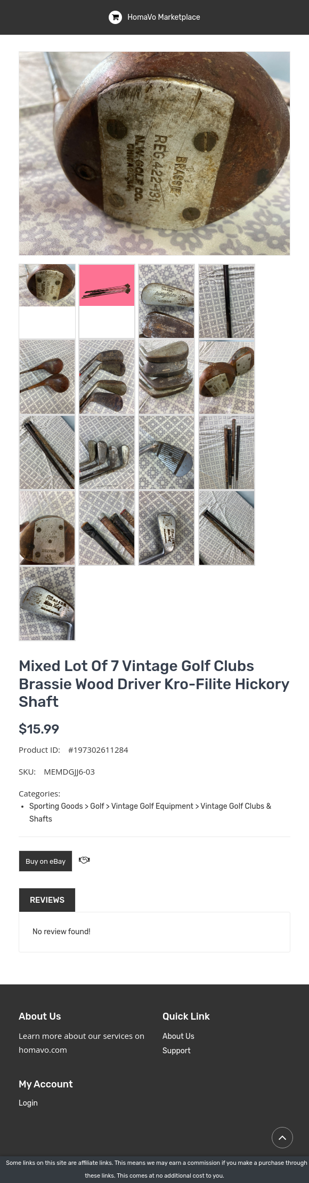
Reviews (47, 900)
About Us (178, 1036)
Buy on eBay (46, 861)
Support (176, 1050)
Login (28, 1103)
